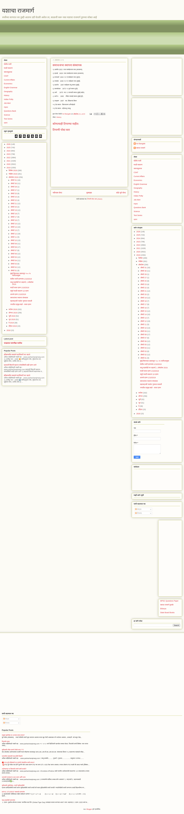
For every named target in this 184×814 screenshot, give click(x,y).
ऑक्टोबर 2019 (14, 177)
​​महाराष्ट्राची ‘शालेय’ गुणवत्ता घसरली (21, 301)
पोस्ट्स (138, 509)
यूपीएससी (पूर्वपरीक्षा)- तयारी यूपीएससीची (13, 785)
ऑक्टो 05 (14, 257)
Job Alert (7, 103)
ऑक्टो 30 (14, 183)
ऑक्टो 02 (14, 267)
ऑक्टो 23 (14, 197)
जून (139, 403)
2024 (9, 151)
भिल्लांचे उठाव (6, 741)
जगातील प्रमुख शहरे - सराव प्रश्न (20, 304)
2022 (9, 158)
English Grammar (10, 88)
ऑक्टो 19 (14, 210)
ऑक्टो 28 (14, 187)
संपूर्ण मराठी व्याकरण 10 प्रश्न (19, 291)
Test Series (8, 119)
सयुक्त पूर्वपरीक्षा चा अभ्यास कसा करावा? (13, 735)
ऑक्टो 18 (14, 214)
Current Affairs (9, 80)
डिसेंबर (140, 258)
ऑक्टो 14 (14, 227)
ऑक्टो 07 (14, 250)
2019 (9, 168)
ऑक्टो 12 (14, 234)
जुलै (139, 399)
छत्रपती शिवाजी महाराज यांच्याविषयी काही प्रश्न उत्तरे (20, 365)
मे (139, 406)
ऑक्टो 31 (14, 180)
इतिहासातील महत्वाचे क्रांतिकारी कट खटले (17, 354)
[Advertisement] (77, 37)
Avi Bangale (140, 144)
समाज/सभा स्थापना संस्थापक (19, 298)
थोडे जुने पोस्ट (121, 193)
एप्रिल (140, 409)
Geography (8, 91)
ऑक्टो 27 (14, 190)
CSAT (6, 76)
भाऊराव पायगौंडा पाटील (13, 343)
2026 (9, 144)
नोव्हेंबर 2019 (13, 174)
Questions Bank (10, 111)
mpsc (6, 107)
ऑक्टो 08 (14, 247)
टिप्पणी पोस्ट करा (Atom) (94, 199)
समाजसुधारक (8, 72)
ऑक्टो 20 (14, 207)
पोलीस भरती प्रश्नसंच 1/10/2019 (21, 279)
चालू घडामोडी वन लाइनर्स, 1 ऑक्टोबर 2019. (154, 368)
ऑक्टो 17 (14, 217)
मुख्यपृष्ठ (89, 193)
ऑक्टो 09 (14, 244)
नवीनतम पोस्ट (57, 193)
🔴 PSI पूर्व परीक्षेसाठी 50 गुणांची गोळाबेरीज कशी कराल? (18, 762)
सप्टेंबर (140, 393)
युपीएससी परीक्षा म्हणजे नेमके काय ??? (13, 750)
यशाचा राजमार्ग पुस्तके (166, 605)
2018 (9, 330)
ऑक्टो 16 (14, 220)
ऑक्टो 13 (14, 230)
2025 (9, 148)
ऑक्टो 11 (14, 237)
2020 (9, 164)
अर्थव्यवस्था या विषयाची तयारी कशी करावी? (14, 769)
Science (7, 115)
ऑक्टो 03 (14, 264)
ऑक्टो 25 (14, 193)
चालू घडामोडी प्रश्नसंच (8, 800)
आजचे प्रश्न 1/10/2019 (18, 294)
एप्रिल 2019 (13, 326)
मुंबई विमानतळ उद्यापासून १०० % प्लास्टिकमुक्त (154, 361)
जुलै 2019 (12, 316)
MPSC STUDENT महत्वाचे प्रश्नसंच (13, 792)
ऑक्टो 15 (14, 224)
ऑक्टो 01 (14, 270)
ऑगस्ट (140, 396)
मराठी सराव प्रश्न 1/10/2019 (19, 288)
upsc (6, 123)
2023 (9, 154)
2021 (9, 161)
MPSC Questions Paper (169, 601)
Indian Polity (8, 99)
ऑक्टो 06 (14, 254)
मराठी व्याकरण (8, 68)
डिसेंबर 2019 (13, 170)
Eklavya (163, 609)
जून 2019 (12, 319)
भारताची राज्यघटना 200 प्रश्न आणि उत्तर (14, 777)
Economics (8, 84)
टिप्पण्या (138, 513)
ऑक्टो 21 (14, 204)
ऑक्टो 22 (14, 200)
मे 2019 (11, 323)
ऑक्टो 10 (14, 240)
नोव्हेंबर (140, 261)
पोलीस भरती (7, 64)
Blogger (89, 809)
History (58, 117)
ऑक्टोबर (141, 265)
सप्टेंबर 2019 (13, 309)
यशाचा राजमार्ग (18, 10)
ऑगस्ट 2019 (13, 313)
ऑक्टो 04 (14, 260)
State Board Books (167, 613)
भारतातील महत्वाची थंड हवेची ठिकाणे (12, 756)
